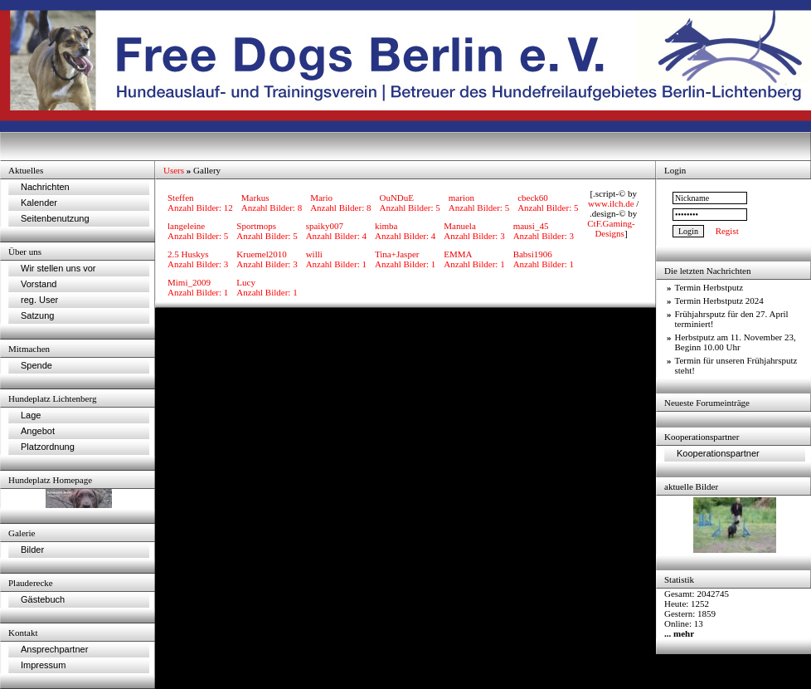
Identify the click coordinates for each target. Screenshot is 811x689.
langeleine (186, 226)
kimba (386, 226)
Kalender (39, 203)
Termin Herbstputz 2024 (719, 300)
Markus (255, 198)
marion (461, 198)
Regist (727, 231)
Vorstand (38, 284)
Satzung (37, 315)
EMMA (458, 254)
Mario (321, 198)
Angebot (38, 431)
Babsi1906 (532, 254)
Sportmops (256, 226)
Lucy (245, 282)
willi (314, 254)
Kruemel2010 (261, 254)
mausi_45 (531, 226)
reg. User (39, 300)
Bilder (32, 550)
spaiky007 (324, 226)
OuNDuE (396, 198)
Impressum (43, 665)
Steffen (181, 198)
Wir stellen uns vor (58, 268)
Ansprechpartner (54, 649)
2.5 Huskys (188, 254)
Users (173, 170)
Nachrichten (45, 187)
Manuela (459, 226)
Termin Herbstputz (709, 287)
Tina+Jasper (397, 254)
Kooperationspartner (718, 453)
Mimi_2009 (189, 282)
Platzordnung (48, 447)
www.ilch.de (611, 203)
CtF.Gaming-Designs (610, 228)
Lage (31, 415)
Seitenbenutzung (55, 218)
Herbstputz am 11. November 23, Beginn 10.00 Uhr (735, 342)
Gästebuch (43, 599)
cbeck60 (532, 198)
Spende (36, 365)
